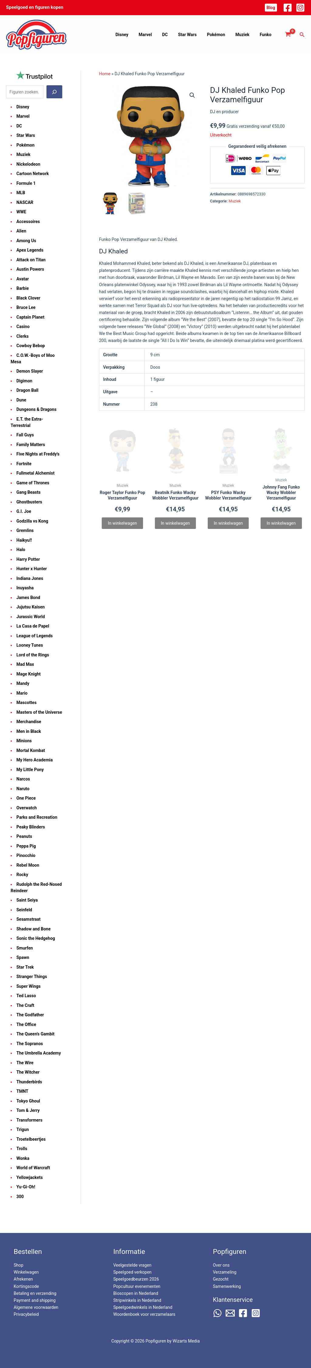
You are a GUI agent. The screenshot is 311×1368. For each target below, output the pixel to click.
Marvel (155, 34)
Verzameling (224, 1272)
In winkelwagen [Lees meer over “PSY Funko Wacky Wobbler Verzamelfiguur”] (228, 523)
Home (105, 73)
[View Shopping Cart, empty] (288, 34)
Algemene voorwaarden (36, 1307)
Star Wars (193, 34)
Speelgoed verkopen (132, 1272)
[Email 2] (230, 1313)
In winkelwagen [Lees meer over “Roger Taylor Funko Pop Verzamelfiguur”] (122, 523)
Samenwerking (227, 1286)
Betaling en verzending (35, 1293)
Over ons (221, 1265)
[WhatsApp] (217, 1313)
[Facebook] (287, 7)
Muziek (245, 34)
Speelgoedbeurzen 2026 (136, 1279)
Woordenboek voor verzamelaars (144, 1314)
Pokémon (220, 34)
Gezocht (220, 1279)
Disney (133, 34)
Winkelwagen (26, 1272)
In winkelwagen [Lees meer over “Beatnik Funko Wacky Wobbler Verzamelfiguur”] (175, 523)
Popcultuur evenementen (136, 1286)
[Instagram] (300, 7)
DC (173, 34)
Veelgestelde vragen (132, 1265)
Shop (18, 1265)
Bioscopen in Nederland (135, 1293)
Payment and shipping (35, 1300)
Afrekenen (23, 1279)
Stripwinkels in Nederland (137, 1300)
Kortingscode (26, 1286)
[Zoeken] (54, 92)
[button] (271, 8)
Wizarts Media (186, 1341)
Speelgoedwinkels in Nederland (142, 1307)
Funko (266, 34)
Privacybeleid (26, 1314)
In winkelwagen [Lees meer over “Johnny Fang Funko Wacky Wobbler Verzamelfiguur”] (281, 523)
